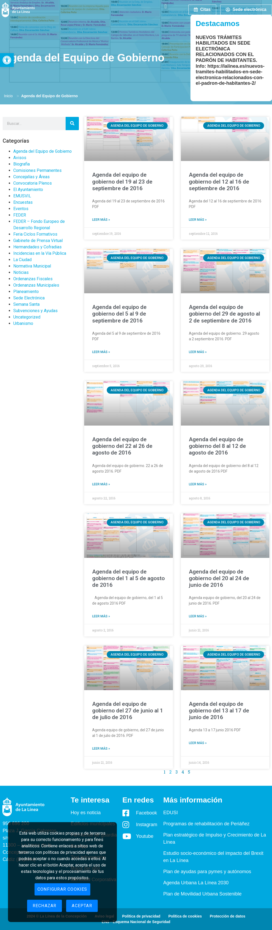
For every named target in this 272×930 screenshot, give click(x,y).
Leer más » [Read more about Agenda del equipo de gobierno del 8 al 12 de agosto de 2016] (198, 484)
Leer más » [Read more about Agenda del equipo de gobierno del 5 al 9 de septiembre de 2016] (101, 352)
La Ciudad (22, 259)
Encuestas (23, 202)
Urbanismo (23, 323)
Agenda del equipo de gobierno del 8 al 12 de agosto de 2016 (217, 446)
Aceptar (82, 905)
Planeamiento (26, 291)
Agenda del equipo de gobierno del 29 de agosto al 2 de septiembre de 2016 (224, 314)
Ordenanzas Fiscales (33, 278)
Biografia (21, 164)
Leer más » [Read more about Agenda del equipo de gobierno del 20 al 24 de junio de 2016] (198, 616)
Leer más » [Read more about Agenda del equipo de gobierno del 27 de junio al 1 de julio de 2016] (101, 748)
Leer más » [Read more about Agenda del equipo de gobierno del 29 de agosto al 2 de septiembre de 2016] (198, 352)
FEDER (19, 215)
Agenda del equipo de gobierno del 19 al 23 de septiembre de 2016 (122, 181)
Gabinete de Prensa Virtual (38, 240)
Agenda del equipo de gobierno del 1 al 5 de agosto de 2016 (128, 578)
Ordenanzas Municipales (36, 285)
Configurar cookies (62, 889)
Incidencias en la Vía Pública (39, 253)
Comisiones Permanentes (37, 170)
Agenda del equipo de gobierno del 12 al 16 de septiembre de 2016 (219, 181)
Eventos (20, 208)
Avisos (19, 157)
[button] (7, 60)
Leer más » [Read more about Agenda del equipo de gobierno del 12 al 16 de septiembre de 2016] (198, 220)
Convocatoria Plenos (32, 183)
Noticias (21, 272)
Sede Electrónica (29, 297)
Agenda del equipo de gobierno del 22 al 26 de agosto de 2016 (122, 446)
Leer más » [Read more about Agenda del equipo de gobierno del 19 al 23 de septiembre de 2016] (101, 220)
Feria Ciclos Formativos (35, 234)
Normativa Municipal (32, 266)
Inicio (8, 96)
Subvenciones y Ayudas (35, 310)
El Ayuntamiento (28, 189)
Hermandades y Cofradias (37, 246)
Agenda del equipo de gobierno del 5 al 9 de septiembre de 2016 (119, 314)
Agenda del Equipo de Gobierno (42, 151)
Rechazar (45, 905)
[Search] (72, 123)
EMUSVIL (22, 195)
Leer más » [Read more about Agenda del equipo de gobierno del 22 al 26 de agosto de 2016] (101, 484)
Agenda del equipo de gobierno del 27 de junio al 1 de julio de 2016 (127, 710)
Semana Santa (26, 304)
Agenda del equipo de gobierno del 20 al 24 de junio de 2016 (219, 578)
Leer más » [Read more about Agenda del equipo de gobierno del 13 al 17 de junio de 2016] (198, 743)
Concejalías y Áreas (31, 176)
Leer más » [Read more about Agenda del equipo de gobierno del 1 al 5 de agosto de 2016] (101, 616)
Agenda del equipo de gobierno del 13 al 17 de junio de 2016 (219, 710)
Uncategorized (26, 317)
